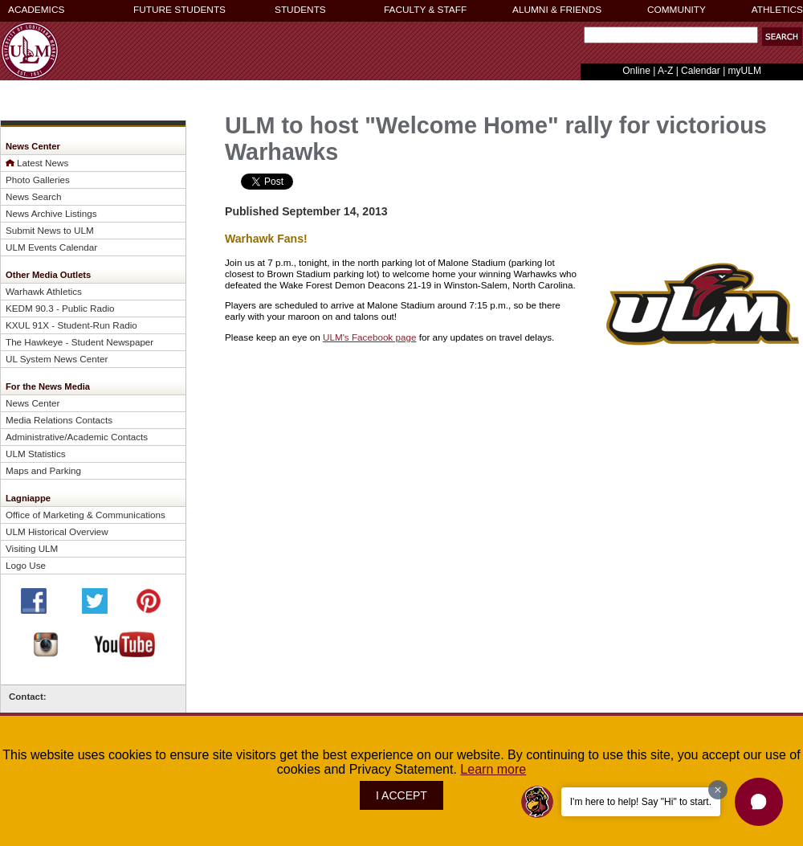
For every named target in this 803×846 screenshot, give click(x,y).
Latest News (42, 162)
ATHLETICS (777, 9)
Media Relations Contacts (59, 420)
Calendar (700, 70)
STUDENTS (300, 9)
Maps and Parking (43, 470)
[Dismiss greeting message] (718, 789)
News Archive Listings (51, 213)
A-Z (665, 70)
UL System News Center (57, 359)
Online (636, 70)
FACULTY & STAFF (425, 9)
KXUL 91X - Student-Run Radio (71, 325)
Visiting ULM (32, 548)
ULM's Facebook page (369, 337)
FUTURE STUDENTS (179, 9)
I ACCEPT (401, 795)
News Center (32, 403)
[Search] (671, 35)
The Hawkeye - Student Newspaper (79, 342)
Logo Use (26, 565)
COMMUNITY (676, 9)
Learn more (493, 769)
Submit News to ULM (50, 230)
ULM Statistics (36, 453)
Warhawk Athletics (44, 291)
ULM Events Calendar (51, 247)
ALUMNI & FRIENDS (556, 9)
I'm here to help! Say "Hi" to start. (640, 801)
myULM (744, 70)
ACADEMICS (36, 9)
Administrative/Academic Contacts (77, 436)
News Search (33, 196)
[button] (759, 802)
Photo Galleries (38, 179)
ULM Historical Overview (57, 531)
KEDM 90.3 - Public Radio (60, 308)
